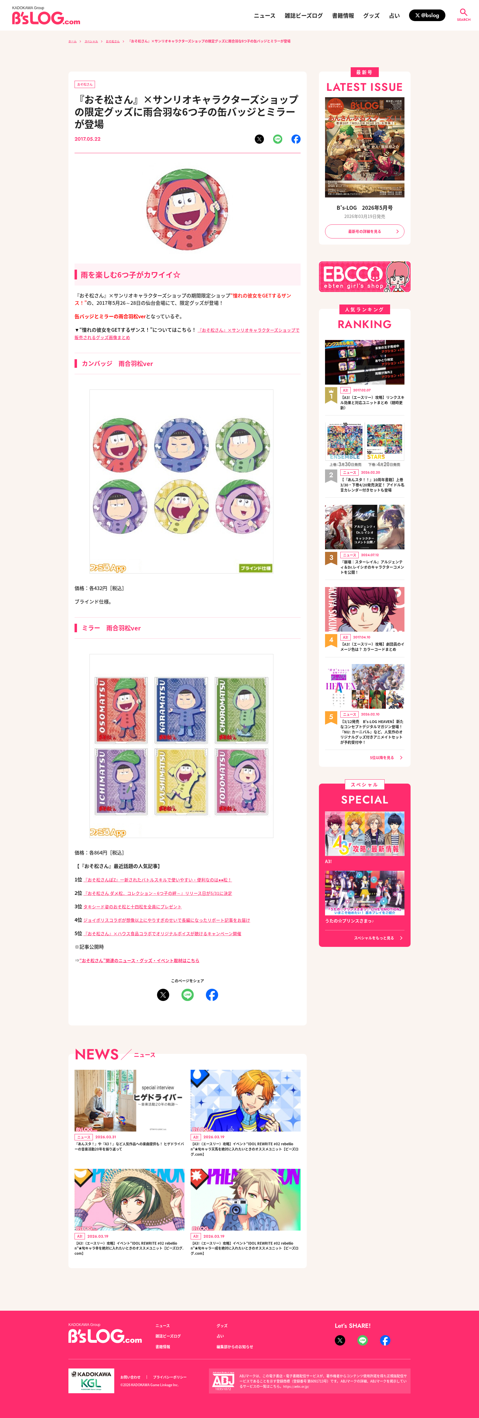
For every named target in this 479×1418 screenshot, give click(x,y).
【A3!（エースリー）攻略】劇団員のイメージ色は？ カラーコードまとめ (371, 660)
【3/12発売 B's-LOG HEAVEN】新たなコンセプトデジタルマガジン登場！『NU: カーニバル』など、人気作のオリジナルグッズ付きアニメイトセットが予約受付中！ (372, 752)
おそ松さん (120, 41)
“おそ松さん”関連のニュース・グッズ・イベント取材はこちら (148, 961)
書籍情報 (343, 15)
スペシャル (95, 41)
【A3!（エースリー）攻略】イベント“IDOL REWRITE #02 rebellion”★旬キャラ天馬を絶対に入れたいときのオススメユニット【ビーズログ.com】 (245, 1154)
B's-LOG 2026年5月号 (364, 207)
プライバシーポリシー (176, 1377)
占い (394, 15)
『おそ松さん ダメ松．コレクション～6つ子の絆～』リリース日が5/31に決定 (168, 894)
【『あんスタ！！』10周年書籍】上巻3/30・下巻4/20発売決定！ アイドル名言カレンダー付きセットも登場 (370, 490)
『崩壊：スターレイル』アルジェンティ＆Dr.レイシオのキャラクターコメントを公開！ (372, 576)
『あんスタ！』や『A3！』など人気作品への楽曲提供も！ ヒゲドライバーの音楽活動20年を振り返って (129, 1154)
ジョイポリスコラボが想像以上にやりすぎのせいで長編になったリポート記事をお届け (178, 921)
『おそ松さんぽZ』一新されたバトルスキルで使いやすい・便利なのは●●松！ (168, 880)
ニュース (265, 15)
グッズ (371, 15)
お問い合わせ (132, 1377)
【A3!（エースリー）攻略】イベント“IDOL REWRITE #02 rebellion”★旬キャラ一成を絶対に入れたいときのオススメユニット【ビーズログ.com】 (245, 1260)
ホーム (73, 41)
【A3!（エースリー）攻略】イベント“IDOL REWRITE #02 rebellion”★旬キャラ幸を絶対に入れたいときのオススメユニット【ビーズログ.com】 (129, 1260)
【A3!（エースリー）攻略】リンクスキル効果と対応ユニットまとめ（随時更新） (372, 404)
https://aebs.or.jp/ (297, 1386)
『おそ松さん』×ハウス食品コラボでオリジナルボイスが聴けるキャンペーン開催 (173, 934)
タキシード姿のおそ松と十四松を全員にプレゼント (139, 907)
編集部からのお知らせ (238, 1346)
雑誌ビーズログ (304, 15)
